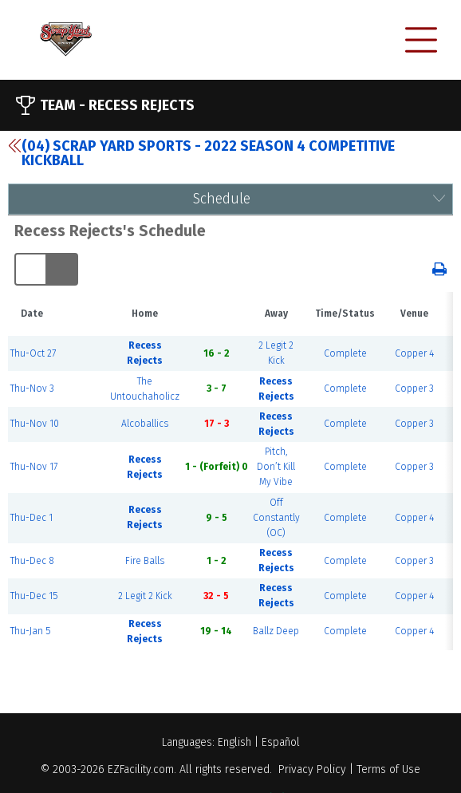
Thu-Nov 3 (32, 388)
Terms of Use (388, 769)
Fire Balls (144, 560)
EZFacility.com (141, 769)
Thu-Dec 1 (31, 517)
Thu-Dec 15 (33, 596)
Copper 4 (414, 353)
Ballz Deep (276, 631)
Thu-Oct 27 (33, 353)
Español (281, 742)
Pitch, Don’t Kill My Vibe (276, 466)
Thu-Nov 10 (34, 423)
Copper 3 (414, 388)
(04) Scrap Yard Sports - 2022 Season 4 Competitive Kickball (201, 153)
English (234, 742)
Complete (345, 353)
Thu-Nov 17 (33, 466)
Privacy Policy (312, 769)
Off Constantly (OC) (276, 518)
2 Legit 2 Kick (145, 596)
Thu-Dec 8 (32, 560)
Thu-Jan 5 (30, 631)
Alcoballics (144, 423)
